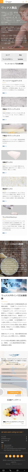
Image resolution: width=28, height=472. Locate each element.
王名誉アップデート (14, 400)
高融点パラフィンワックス (11, 109)
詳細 (4, 93)
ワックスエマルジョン (10, 217)
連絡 (2, 442)
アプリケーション (5, 439)
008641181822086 (7, 445)
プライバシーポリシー (17, 464)
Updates (20, 59)
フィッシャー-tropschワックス (12, 81)
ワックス (11, 48)
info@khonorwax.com (8, 446)
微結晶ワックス (8, 189)
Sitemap (8, 464)
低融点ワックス (8, 162)
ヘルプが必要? (14, 355)
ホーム (5, 48)
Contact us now (14, 392)
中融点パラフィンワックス (11, 135)
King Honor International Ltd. (14, 461)
